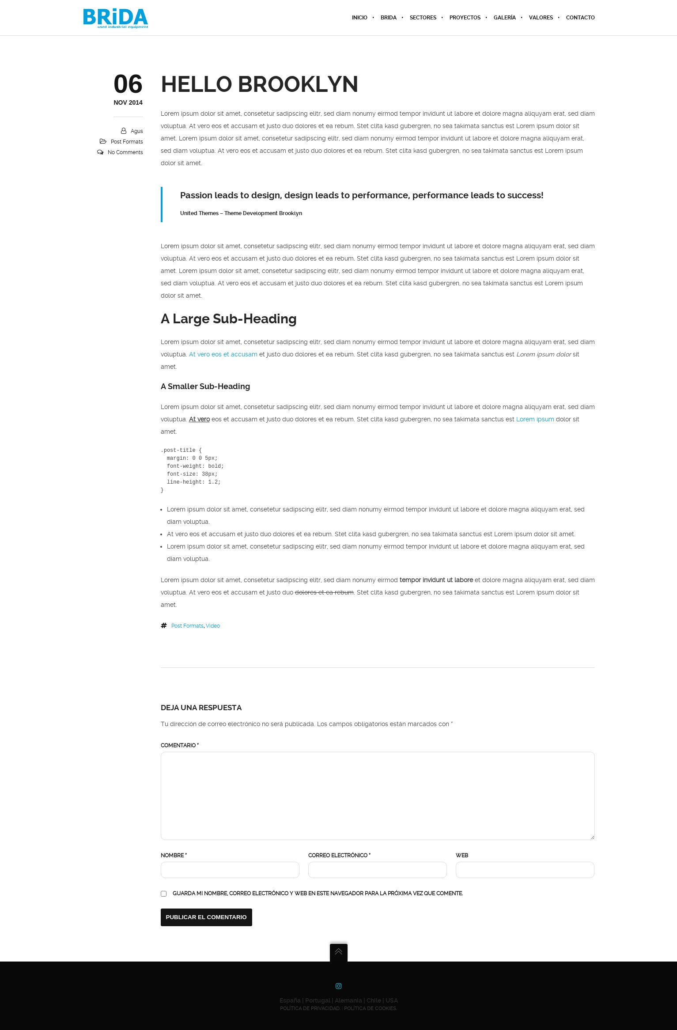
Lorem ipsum (535, 419)
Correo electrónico (339, 855)
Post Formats (127, 142)
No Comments (125, 152)
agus (137, 131)
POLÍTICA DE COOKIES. (370, 1008)
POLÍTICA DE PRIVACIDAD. (310, 1008)
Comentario (180, 745)
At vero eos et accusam (223, 354)
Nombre (174, 855)
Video (213, 626)
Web (462, 855)
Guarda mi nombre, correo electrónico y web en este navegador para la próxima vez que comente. (318, 893)
